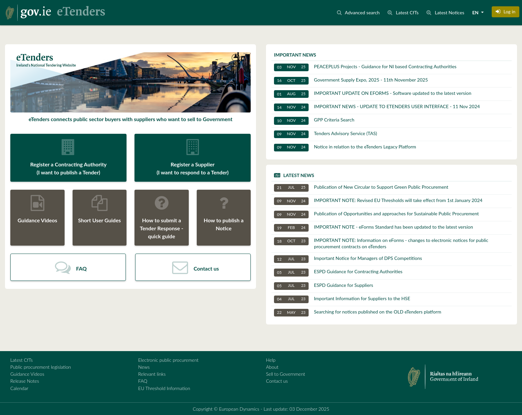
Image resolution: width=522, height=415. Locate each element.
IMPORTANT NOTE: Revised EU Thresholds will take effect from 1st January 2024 (378, 201)
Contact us (277, 381)
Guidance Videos (27, 374)
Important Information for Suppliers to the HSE (342, 299)
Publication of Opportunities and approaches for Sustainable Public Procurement (376, 214)
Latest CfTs (21, 360)
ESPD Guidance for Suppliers (323, 286)
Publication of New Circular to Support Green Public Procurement (361, 188)
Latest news (298, 175)
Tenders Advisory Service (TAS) (325, 134)
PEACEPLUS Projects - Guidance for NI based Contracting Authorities (365, 67)
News (143, 367)
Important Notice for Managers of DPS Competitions (348, 259)
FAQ (142, 381)
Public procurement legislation (40, 367)
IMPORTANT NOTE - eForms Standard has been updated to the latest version (373, 228)
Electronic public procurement (168, 360)
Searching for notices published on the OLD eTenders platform (357, 312)
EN (476, 12)
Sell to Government (285, 374)
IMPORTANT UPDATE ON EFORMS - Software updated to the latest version (372, 94)
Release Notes (24, 381)
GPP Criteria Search (314, 120)
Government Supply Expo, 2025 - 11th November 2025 (351, 81)
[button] (505, 11)
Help (271, 360)
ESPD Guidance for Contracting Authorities (338, 272)
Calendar (19, 388)
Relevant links (151, 374)
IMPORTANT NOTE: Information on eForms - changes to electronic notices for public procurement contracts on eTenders (381, 243)
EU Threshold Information (164, 388)
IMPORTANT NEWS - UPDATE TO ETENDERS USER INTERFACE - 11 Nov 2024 (377, 107)
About (272, 367)
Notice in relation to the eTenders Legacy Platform (345, 147)
